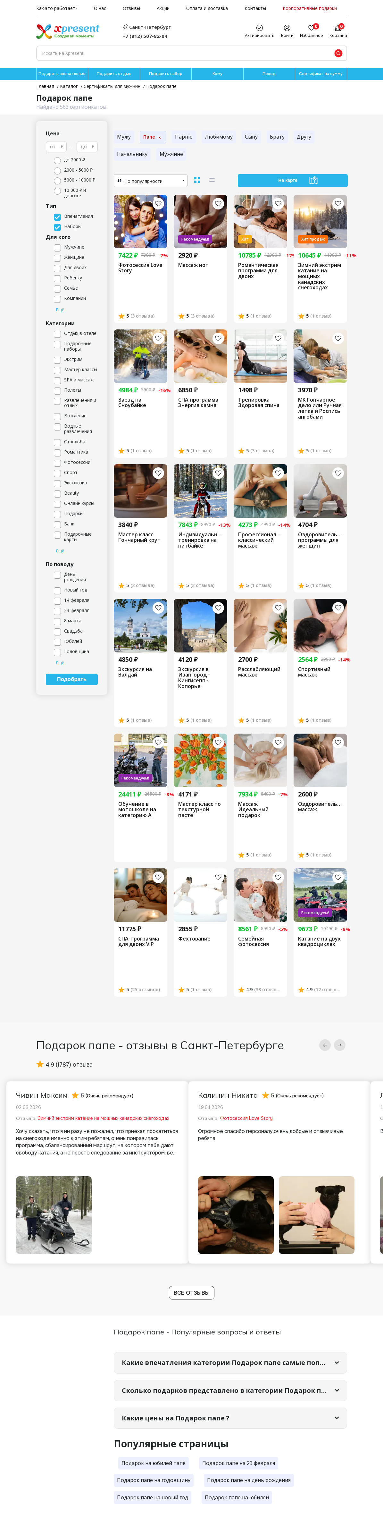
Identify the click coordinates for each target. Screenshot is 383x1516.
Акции (163, 8)
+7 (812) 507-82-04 (144, 36)
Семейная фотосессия (253, 941)
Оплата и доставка (207, 8)
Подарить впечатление (62, 73)
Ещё (60, 309)
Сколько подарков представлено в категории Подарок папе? (229, 1390)
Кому (217, 73)
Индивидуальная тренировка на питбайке (200, 540)
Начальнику (132, 154)
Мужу (124, 136)
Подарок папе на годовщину (153, 1480)
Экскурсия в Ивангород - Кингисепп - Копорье (194, 678)
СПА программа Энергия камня (198, 402)
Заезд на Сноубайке (132, 402)
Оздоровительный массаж (320, 807)
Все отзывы (192, 1293)
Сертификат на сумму (321, 73)
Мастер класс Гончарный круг (139, 537)
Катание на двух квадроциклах (319, 941)
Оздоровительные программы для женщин (320, 540)
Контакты (255, 8)
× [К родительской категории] (159, 137)
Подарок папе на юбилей (237, 1497)
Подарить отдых (114, 73)
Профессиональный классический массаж (260, 540)
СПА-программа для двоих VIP (138, 941)
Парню (184, 136)
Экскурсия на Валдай (135, 672)
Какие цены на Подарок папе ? (175, 1418)
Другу (304, 136)
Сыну (251, 136)
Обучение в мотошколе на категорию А (137, 809)
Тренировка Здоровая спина (258, 402)
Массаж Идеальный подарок (253, 809)
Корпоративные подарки (310, 8)
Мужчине (171, 154)
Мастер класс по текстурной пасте (199, 809)
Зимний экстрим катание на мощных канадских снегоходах (319, 276)
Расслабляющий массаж (259, 672)
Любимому (219, 136)
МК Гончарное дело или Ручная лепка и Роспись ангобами (320, 408)
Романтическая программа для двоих (258, 270)
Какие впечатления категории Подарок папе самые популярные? (234, 1362)
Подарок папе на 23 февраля (238, 1463)
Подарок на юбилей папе (153, 1463)
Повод (269, 73)
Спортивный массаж (314, 672)
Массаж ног (193, 265)
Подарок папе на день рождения (249, 1480)
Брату (277, 136)
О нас (100, 8)
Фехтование (194, 939)
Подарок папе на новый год (152, 1497)
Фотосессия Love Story (140, 268)
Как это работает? (56, 8)
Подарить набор (165, 73)
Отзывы (131, 8)
